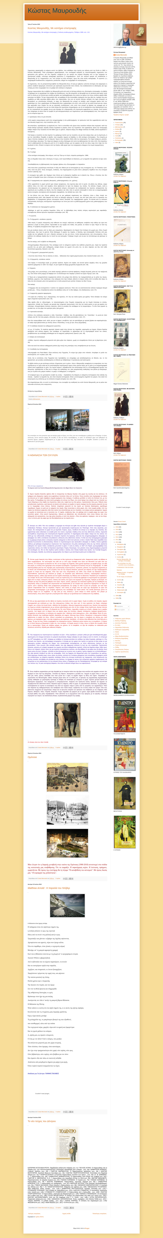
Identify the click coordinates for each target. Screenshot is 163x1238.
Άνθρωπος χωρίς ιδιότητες (122, 618)
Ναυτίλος (117, 640)
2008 (117, 598)
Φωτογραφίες (119, 140)
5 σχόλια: (58, 448)
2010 (117, 542)
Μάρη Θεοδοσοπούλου (122, 636)
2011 (117, 539)
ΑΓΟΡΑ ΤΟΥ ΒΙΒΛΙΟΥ (120, 176)
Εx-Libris (117, 625)
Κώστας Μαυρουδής (57, 10)
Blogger (87, 1228)
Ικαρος (117, 632)
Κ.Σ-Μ (117, 634)
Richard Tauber (121, 521)
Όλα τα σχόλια (120, 609)
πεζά (116, 136)
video (116, 142)
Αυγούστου (120, 554)
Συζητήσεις (118, 138)
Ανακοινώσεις (119, 122)
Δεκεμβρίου (120, 544)
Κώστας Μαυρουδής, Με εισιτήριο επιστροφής (52, 28)
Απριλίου (120, 585)
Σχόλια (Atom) (39, 1217)
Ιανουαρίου (120, 592)
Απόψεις (117, 125)
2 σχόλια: (58, 396)
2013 (117, 534)
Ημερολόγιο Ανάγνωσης (122, 627)
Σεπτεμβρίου (121, 552)
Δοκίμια (117, 129)
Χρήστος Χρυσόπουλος (122, 652)
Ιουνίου (119, 580)
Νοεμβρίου (120, 547)
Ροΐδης (117, 647)
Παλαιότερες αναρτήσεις (99, 1213)
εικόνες (117, 131)
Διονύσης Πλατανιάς (121, 623)
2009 (117, 595)
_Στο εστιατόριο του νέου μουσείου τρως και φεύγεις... (126, 564)
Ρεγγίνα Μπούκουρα (121, 645)
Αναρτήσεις (119, 606)
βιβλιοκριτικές (36, 399)
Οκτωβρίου (120, 549)
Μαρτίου (119, 587)
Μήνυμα (117, 133)
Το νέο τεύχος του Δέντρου (124, 576)
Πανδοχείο (118, 643)
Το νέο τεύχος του (42, 1121)
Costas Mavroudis (121, 55)
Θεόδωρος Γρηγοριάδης (122, 629)
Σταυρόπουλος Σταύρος (122, 649)
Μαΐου (119, 582)
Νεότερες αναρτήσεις (34, 1213)
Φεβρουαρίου (121, 590)
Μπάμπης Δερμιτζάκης (121, 638)
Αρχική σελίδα (66, 1213)
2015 (117, 529)
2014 (117, 532)
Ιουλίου (119, 557)
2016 (117, 527)
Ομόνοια (32, 757)
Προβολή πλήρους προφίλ (121, 115)
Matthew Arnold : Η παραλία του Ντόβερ (125, 573)
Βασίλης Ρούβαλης (120, 621)
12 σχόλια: (58, 1207)
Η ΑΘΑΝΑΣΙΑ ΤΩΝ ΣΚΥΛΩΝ (43, 455)
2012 (117, 537)
